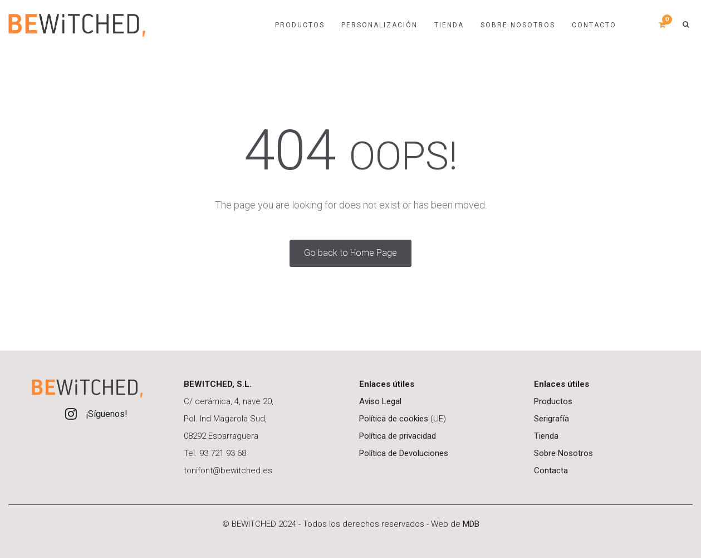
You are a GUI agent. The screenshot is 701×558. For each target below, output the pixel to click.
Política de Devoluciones (403, 453)
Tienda (546, 436)
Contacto (594, 25)
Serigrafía (551, 419)
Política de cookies (393, 419)
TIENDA (449, 25)
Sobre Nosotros (563, 453)
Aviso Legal (380, 401)
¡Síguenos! (107, 414)
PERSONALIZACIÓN (379, 25)
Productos (300, 25)
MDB (471, 524)
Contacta (551, 470)
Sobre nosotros (518, 25)
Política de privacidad (397, 436)
